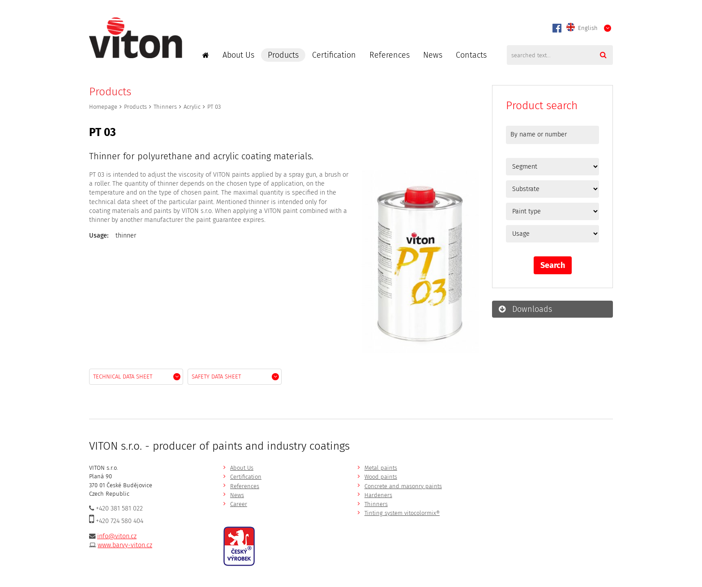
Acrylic (192, 106)
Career (238, 504)
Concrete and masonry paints (403, 486)
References (389, 55)
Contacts (471, 55)
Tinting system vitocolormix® (402, 513)
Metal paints (380, 467)
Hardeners (378, 495)
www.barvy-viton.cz (125, 545)
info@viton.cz (117, 536)
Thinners (165, 106)
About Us (238, 55)
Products (283, 55)
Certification (334, 55)
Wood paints (380, 476)
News (432, 55)
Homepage (103, 106)
